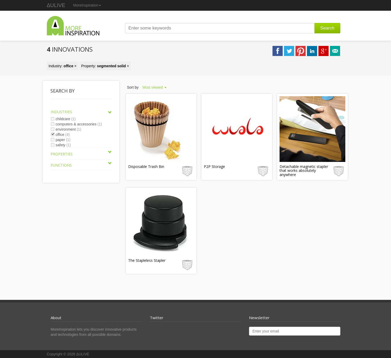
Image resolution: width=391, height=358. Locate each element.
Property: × (105, 66)
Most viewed (155, 87)
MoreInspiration (87, 5)
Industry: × (62, 66)
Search (327, 28)
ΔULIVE (56, 5)
